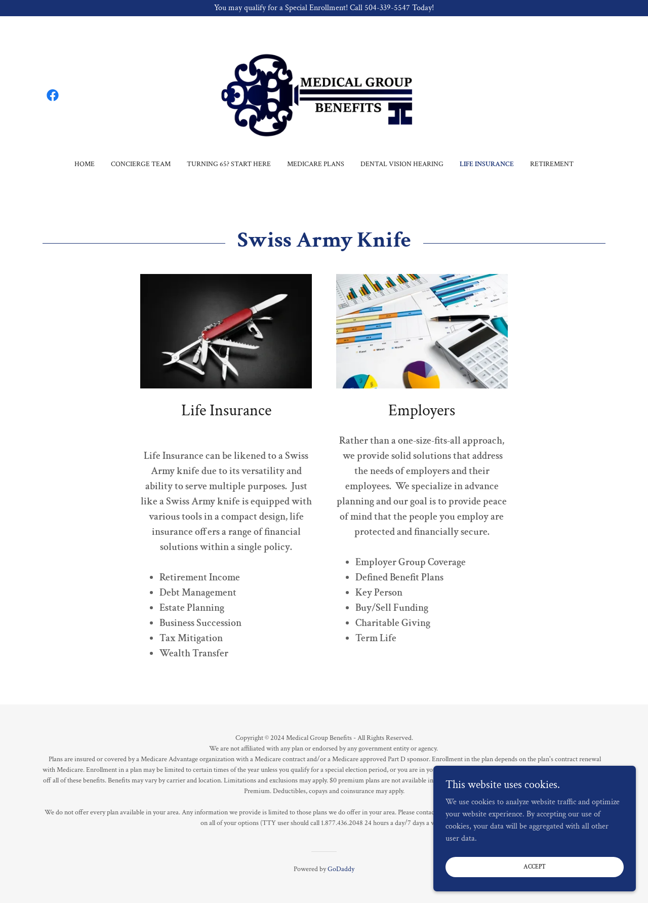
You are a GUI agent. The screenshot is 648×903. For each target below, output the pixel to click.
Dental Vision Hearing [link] (401, 164)
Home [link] (84, 164)
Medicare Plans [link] (315, 164)
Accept (534, 867)
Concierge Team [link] (141, 164)
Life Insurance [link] (487, 164)
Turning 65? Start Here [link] (229, 164)
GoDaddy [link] (341, 869)
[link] (53, 95)
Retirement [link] (552, 164)
